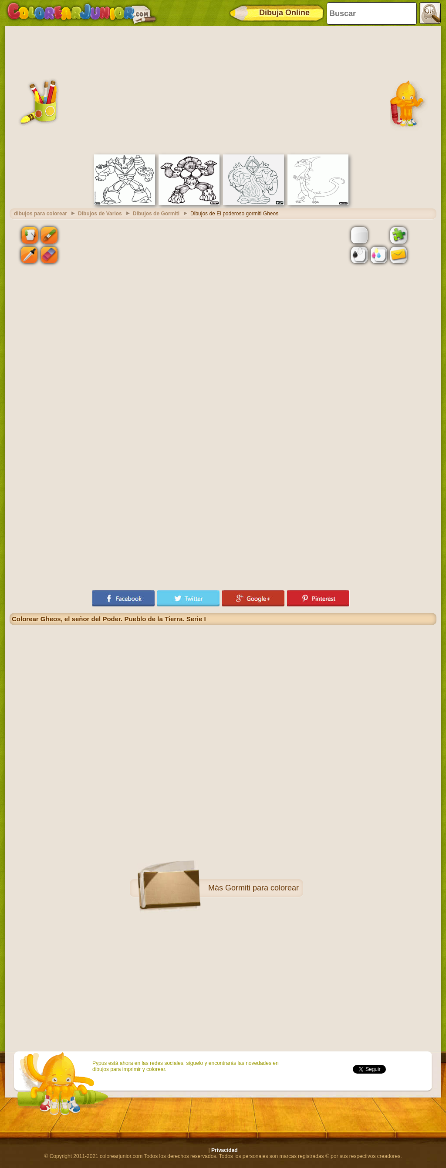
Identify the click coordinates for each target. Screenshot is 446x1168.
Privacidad (224, 1150)
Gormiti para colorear (262, 888)
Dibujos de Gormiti (156, 214)
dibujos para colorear (40, 214)
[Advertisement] (223, 89)
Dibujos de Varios (100, 214)
